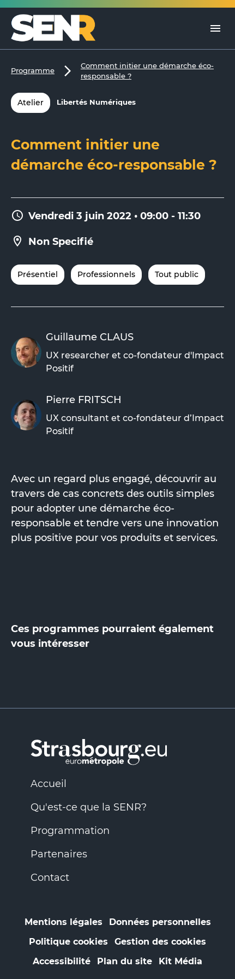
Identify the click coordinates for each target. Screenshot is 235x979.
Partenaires (59, 854)
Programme (33, 70)
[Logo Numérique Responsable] (57, 28)
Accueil (49, 784)
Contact (50, 878)
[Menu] (215, 28)
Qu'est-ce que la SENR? (89, 807)
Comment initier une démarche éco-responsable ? (147, 71)
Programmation (70, 831)
